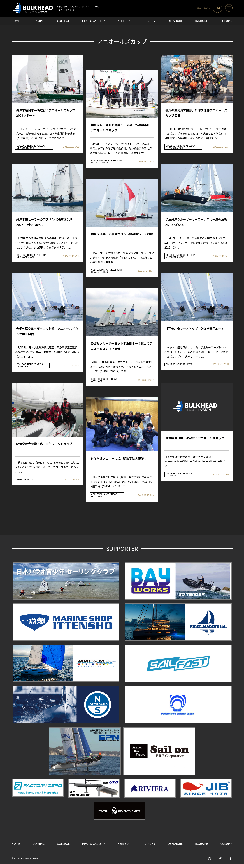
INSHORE (201, 21)
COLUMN (226, 21)
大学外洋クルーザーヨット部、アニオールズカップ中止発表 (47, 331)
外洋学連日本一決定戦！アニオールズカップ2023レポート (45, 113)
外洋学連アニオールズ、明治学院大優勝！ (119, 458)
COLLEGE (63, 21)
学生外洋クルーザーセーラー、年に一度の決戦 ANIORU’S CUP (196, 222)
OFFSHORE (175, 21)
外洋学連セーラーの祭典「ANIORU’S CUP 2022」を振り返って (44, 222)
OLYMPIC (38, 21)
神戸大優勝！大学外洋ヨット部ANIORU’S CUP (122, 234)
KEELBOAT (124, 21)
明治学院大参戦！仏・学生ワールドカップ (44, 444)
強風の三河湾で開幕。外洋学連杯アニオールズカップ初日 (196, 113)
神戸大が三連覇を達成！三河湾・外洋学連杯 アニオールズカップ (120, 127)
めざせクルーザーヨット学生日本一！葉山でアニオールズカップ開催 (121, 346)
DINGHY (149, 21)
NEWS (20, 147)
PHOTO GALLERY (93, 21)
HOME (16, 21)
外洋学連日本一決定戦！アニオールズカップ (194, 438)
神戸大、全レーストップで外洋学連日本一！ (194, 328)
